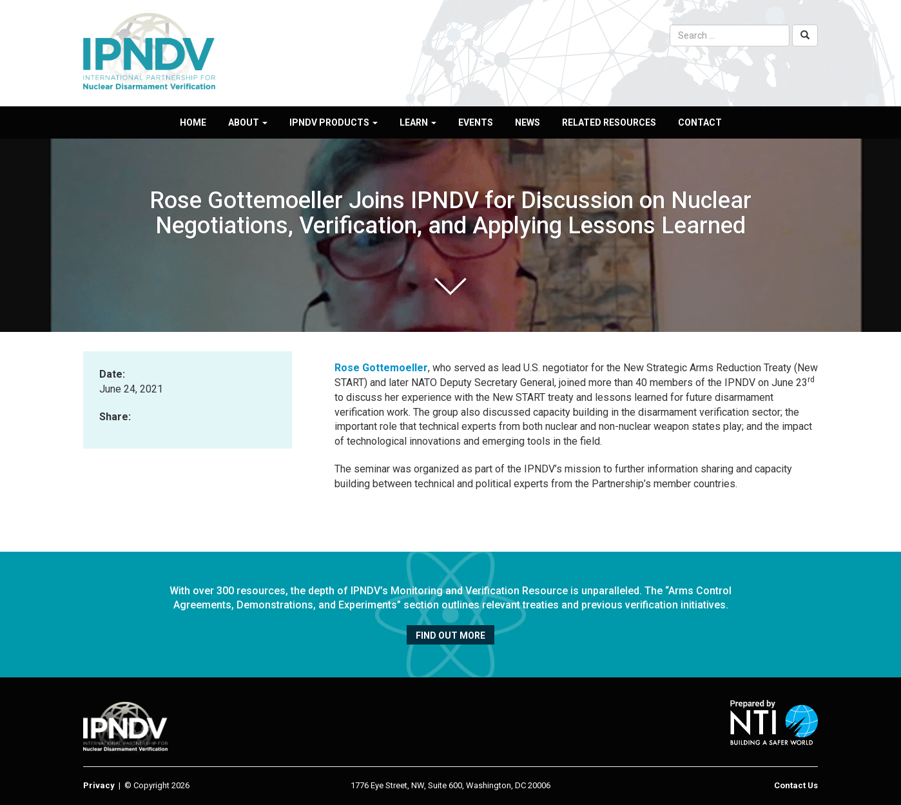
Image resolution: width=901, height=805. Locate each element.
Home (193, 122)
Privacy (99, 785)
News (527, 122)
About (247, 122)
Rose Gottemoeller (381, 368)
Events (475, 122)
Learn (418, 122)
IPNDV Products (333, 122)
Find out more (450, 635)
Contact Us (796, 785)
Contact (700, 122)
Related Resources (609, 122)
